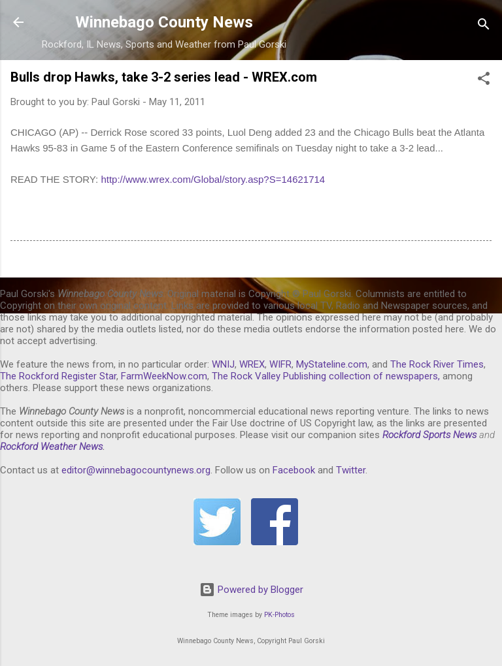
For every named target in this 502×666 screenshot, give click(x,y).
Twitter (350, 470)
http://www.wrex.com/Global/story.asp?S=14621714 (213, 179)
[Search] (484, 26)
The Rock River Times (437, 364)
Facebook (294, 470)
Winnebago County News (164, 22)
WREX (252, 364)
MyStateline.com (331, 364)
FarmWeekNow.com (164, 376)
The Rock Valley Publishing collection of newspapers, (326, 376)
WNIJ (223, 364)
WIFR (280, 364)
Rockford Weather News (51, 446)
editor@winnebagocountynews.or (133, 470)
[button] (484, 81)
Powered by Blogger (251, 589)
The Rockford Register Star (58, 376)
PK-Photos (279, 614)
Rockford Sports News (429, 435)
